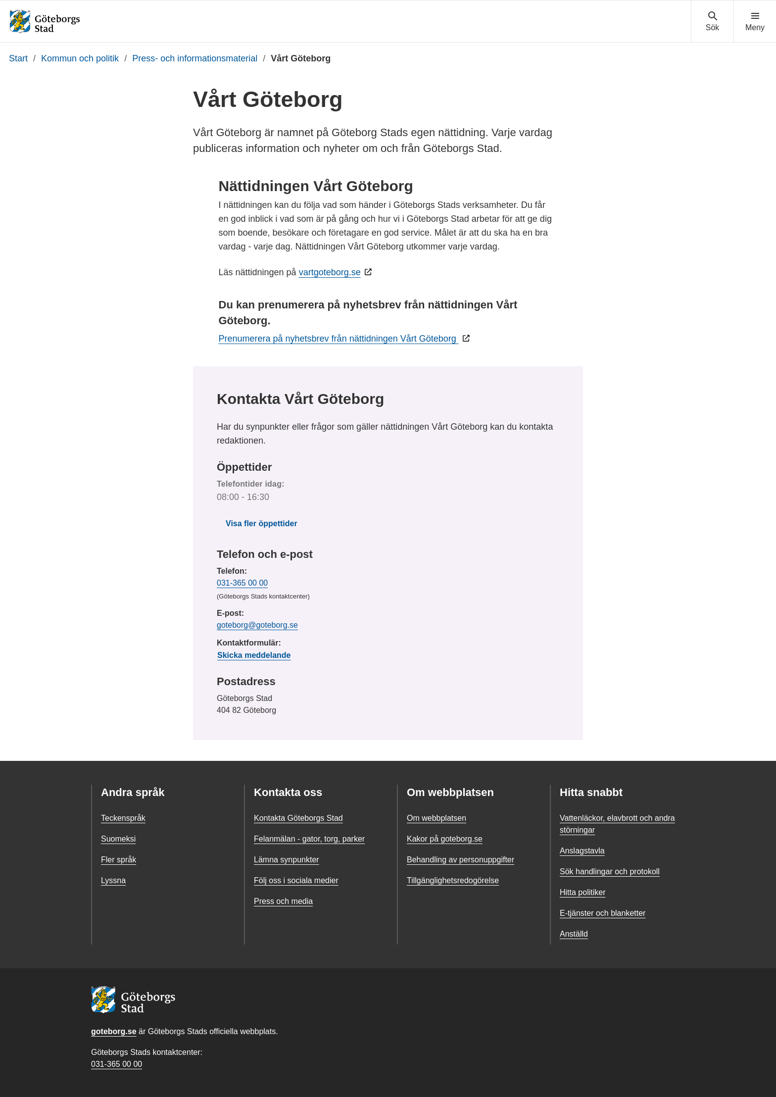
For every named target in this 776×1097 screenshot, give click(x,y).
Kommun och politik (80, 58)
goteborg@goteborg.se (257, 625)
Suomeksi (118, 839)
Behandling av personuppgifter (460, 859)
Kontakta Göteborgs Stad (298, 818)
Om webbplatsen (436, 818)
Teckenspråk (123, 818)
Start (18, 58)
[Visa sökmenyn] (712, 21)
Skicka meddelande (254, 655)
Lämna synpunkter (286, 859)
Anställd (574, 934)
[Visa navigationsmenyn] (755, 21)
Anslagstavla (582, 851)
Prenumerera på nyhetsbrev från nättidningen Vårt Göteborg (339, 339)
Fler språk (118, 859)
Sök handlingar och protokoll (610, 871)
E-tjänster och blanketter (602, 913)
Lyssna (113, 880)
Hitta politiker (582, 892)
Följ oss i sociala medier (296, 880)
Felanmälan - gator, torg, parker (309, 839)
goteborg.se (114, 1031)
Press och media (283, 901)
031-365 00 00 (242, 583)
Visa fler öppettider (261, 523)
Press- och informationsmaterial (194, 58)
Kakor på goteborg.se (445, 839)
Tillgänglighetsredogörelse (453, 880)
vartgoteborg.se (330, 272)
